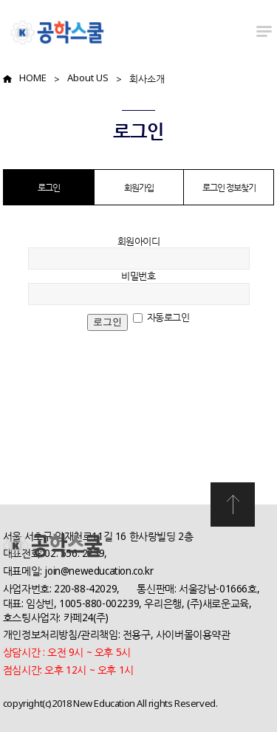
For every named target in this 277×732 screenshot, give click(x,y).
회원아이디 (138, 240)
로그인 (49, 187)
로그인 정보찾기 (229, 187)
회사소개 (147, 78)
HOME (33, 77)
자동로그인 (168, 317)
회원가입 (139, 187)
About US (88, 77)
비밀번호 (138, 275)
